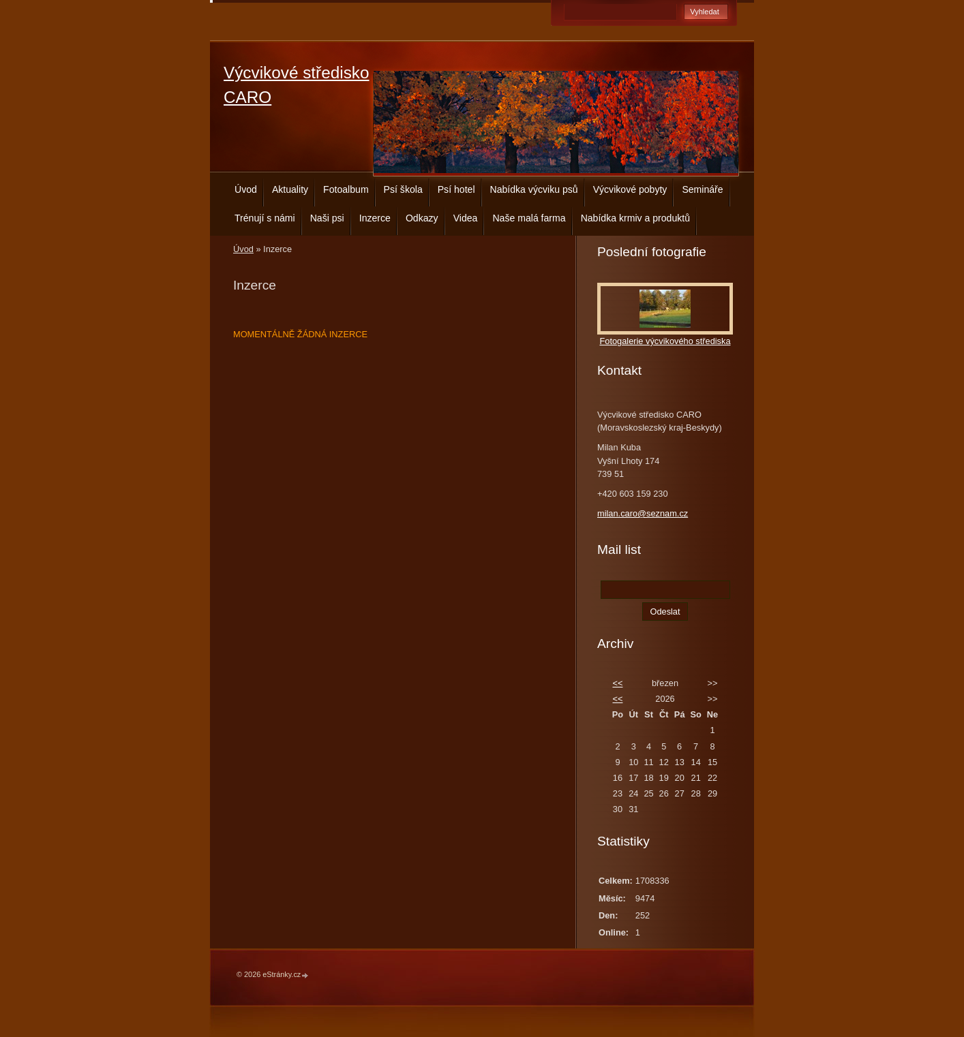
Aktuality (290, 189)
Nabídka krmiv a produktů (635, 218)
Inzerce (375, 218)
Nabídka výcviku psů (534, 189)
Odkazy (422, 218)
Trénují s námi (265, 218)
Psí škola (403, 189)
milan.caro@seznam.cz (642, 513)
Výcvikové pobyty (630, 189)
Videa (465, 218)
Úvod (246, 189)
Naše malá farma (528, 218)
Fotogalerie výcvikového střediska (664, 341)
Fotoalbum (346, 189)
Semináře (702, 189)
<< (617, 683)
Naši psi (327, 218)
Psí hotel (456, 189)
